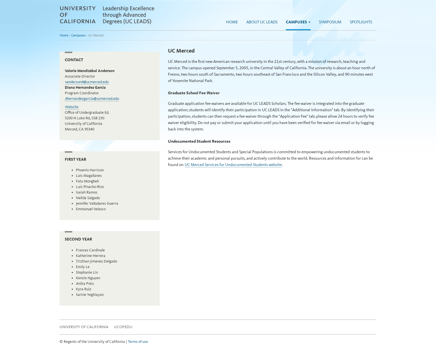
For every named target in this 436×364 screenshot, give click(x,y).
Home (232, 21)
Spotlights (361, 21)
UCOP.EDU (123, 327)
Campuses (298, 21)
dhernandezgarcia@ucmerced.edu (92, 98)
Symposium (330, 21)
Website (71, 107)
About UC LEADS (262, 21)
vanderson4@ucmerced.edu (87, 82)
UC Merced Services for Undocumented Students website (233, 164)
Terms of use (138, 341)
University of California (84, 327)
